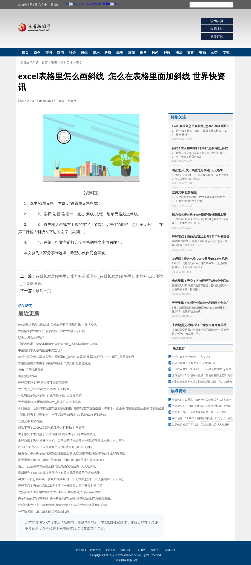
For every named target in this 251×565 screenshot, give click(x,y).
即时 (48, 52)
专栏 (226, 52)
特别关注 (67, 62)
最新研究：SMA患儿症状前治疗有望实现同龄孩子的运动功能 (59, 472)
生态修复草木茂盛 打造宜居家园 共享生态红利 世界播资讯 (57, 434)
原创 (37, 52)
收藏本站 (216, 28)
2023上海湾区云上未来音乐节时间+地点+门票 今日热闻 (55, 447)
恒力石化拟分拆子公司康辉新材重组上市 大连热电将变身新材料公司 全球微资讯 (71, 453)
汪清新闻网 (34, 27)
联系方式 (95, 549)
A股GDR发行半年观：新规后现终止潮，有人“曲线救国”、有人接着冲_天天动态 (71, 479)
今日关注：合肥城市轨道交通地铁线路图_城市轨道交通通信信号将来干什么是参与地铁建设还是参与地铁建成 (91, 408)
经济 (119, 52)
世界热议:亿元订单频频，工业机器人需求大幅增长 (201, 424)
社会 (72, 52)
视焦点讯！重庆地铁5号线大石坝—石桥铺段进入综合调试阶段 (59, 492)
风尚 (155, 52)
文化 (190, 52)
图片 (143, 52)
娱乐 (96, 52)
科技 (107, 52)
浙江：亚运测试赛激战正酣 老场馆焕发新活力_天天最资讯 (57, 466)
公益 (214, 52)
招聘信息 (125, 549)
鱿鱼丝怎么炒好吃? (31, 337)
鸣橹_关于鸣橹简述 (31, 369)
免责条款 (110, 549)
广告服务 (140, 549)
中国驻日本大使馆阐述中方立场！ (40, 350)
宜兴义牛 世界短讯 (30, 421)
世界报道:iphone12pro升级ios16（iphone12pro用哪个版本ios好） (62, 460)
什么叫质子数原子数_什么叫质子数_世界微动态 (50, 395)
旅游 (131, 52)
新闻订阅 (170, 549)
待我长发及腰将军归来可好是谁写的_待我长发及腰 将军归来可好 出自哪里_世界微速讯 (76, 356)
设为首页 (216, 21)
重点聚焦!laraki (28, 376)
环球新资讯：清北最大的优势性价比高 (43, 511)
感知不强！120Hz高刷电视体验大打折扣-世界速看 (51, 427)
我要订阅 (216, 36)
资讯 (54, 62)
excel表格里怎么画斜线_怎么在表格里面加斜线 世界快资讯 (57, 324)
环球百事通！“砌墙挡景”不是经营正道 (43, 382)
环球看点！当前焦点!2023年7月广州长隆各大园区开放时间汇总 (60, 485)
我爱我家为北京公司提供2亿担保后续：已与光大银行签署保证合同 (62, 505)
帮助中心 (155, 549)
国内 (60, 52)
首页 (25, 52)
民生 (84, 52)
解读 (167, 52)
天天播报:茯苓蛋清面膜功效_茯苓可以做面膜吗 (49, 402)
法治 (178, 52)
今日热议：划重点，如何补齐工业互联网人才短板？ (201, 399)
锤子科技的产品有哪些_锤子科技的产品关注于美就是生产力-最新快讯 (64, 498)
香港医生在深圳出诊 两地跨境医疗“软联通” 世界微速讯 (54, 363)
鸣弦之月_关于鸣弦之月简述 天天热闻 (43, 389)
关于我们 (80, 549)
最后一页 (43, 291)
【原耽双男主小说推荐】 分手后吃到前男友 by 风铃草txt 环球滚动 (62, 414)
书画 (202, 52)
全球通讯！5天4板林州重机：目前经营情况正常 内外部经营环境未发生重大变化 (71, 440)
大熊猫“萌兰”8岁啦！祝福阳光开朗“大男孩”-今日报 (51, 331)
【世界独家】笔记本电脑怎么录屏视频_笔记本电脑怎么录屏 (58, 344)
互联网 (72, 101)
